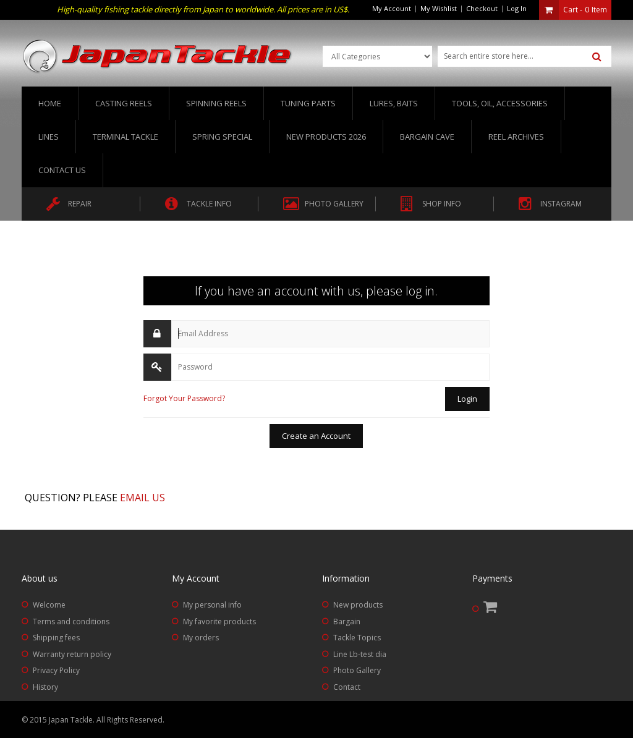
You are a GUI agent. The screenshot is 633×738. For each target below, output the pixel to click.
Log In (517, 8)
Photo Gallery (357, 670)
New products (358, 605)
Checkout (482, 8)
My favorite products (219, 621)
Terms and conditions (71, 621)
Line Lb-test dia (359, 654)
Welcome (49, 605)
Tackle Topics (357, 637)
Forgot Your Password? (184, 398)
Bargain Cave (427, 136)
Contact (346, 687)
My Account (391, 8)
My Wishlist (438, 8)
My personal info (212, 605)
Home (49, 103)
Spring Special (222, 136)
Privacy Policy (56, 670)
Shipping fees (56, 637)
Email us (142, 497)
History (45, 687)
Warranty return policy (72, 654)
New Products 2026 (326, 136)
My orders (201, 637)
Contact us (62, 170)
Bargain (346, 621)
